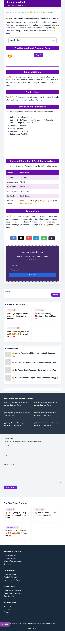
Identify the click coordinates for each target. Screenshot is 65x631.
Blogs (6, 615)
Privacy (6, 612)
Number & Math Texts (12, 580)
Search (7, 291)
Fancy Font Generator (12, 593)
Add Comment (9, 465)
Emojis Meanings (15, 12)
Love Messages (10, 555)
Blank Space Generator (12, 590)
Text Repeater (9, 596)
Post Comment (10, 487)
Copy (38, 55)
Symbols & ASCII (10, 577)
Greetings (7, 564)
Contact (7, 609)
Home (7, 12)
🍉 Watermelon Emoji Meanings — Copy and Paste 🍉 (45, 316)
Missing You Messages (13, 561)
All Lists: (5, 624)
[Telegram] (36, 238)
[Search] (53, 3)
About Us (7, 606)
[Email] (51, 238)
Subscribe (32, 275)
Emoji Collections (10, 574)
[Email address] (32, 270)
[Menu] (57, 3)
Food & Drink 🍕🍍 (27, 12)
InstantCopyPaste (16, 2)
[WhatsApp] (44, 238)
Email (6, 455)
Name (6, 446)
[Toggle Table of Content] (52, 40)
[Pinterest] (29, 238)
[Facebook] (13, 238)
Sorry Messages (10, 558)
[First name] (32, 265)
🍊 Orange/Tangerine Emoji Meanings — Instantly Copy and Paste (17, 316)
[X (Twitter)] (21, 238)
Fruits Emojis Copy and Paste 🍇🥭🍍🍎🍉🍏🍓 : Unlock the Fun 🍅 (18, 334)
